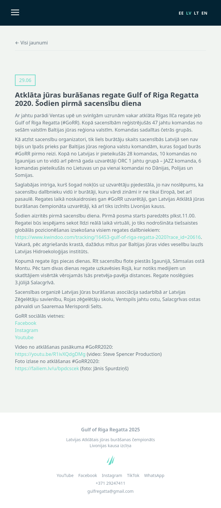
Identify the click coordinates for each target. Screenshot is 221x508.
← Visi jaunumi (31, 42)
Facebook (25, 323)
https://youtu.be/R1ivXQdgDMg (50, 354)
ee (181, 13)
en (204, 13)
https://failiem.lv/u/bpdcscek (47, 368)
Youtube (24, 337)
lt (196, 13)
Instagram (26, 330)
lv (188, 13)
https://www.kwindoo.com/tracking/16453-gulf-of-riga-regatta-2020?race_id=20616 (108, 237)
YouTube (65, 475)
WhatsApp (154, 475)
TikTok (133, 475)
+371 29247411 (110, 483)
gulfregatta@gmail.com (111, 491)
